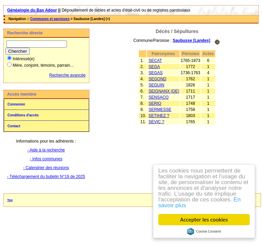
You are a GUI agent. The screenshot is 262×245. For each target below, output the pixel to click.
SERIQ (155, 103)
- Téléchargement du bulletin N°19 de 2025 (46, 176)
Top (10, 200)
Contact (14, 126)
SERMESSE (160, 109)
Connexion (16, 104)
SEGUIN (156, 85)
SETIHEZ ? (159, 115)
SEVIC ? (156, 121)
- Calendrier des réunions (46, 167)
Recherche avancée (67, 75)
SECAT (155, 60)
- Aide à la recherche (46, 150)
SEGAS (156, 72)
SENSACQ (159, 97)
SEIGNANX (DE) (164, 91)
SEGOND (157, 79)
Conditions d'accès (23, 115)
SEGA (154, 66)
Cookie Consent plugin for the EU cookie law (204, 231)
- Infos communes (46, 159)
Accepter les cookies (204, 219)
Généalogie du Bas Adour (32, 10)
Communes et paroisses (50, 19)
